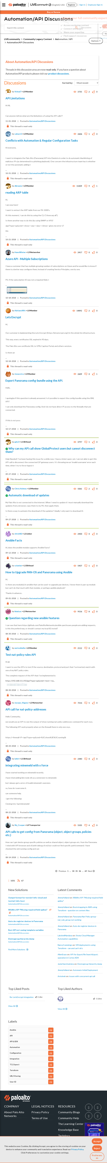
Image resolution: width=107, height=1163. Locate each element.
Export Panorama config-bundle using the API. (34, 380)
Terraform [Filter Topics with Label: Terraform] (14, 1070)
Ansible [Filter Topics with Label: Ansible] (13, 1030)
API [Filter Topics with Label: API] (11, 1036)
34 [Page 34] (73, 871)
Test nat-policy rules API (20, 654)
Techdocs (64, 1135)
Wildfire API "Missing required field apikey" (28, 910)
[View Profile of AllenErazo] (62, 954)
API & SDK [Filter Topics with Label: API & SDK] (14, 1041)
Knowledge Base (68, 1129)
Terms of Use (39, 1118)
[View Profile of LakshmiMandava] (65, 935)
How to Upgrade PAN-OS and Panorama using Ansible (38, 572)
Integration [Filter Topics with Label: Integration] (14, 1059)
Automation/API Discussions (42, 121)
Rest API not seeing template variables (26, 930)
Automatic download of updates (29, 495)
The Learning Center (71, 1123)
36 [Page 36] (80, 871)
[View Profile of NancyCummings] (65, 945)
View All (11, 1006)
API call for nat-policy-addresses (25, 709)
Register (71, 5)
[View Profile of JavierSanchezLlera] (66, 964)
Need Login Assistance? (90, 38)
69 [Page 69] (86, 871)
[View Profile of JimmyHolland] (63, 897)
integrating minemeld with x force (26, 765)
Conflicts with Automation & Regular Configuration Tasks (41, 140)
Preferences (97, 1156)
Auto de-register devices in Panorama (25, 921)
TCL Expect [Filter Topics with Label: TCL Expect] (14, 1065)
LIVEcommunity (12, 39)
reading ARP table (16, 192)
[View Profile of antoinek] (62, 976)
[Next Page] (93, 871)
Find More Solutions (17, 949)
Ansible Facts (13, 540)
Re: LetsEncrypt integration (22, 997)
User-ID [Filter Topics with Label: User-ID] (13, 1082)
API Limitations (15, 98)
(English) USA (56, 4)
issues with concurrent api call (82, 976)
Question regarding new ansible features (34, 618)
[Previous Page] (61, 871)
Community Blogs (69, 1112)
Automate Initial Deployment (85, 970)
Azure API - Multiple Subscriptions (26, 259)
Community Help (68, 1118)
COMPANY (11, 1106)
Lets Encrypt (13, 317)
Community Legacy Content (37, 39)
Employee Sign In (95, 5)
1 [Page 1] (67, 871)
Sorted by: (67, 82)
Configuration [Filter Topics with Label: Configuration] (15, 1053)
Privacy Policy (77, 1149)
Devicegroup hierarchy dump (21, 939)
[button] (97, 1141)
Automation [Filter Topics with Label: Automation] (15, 1047)
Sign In (82, 5)
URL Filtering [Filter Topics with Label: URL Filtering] (15, 1076)
